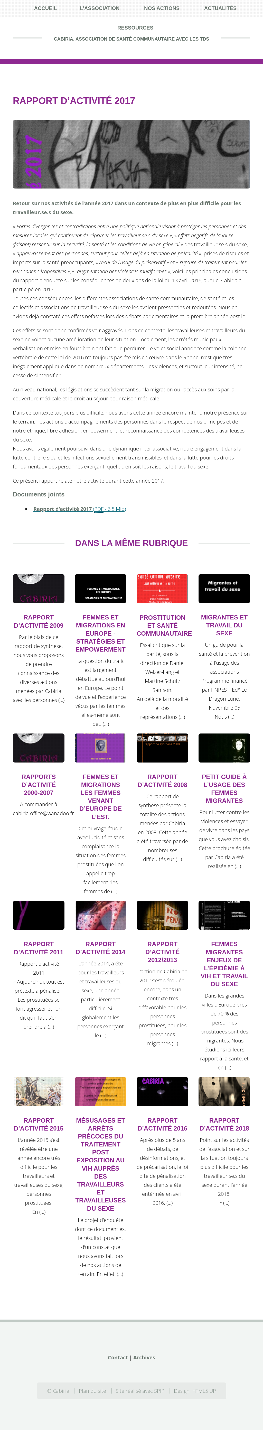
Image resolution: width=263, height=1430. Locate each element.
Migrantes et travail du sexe (224, 625)
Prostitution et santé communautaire (164, 625)
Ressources (135, 28)
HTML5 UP (204, 1390)
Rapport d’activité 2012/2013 (162, 951)
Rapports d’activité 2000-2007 (39, 784)
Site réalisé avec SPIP (140, 1390)
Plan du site (92, 1390)
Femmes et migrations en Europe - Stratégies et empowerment (101, 633)
